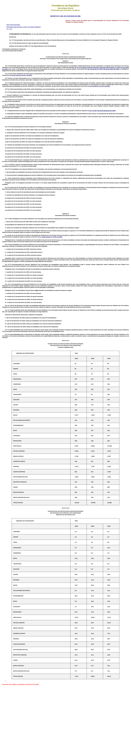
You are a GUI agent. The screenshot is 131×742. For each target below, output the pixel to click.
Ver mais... (9, 29)
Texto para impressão (13, 24)
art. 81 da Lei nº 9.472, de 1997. (100, 86)
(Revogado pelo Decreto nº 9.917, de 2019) (20, 27)
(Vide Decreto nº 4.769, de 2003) (52, 237)
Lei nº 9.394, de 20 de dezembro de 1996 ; (102, 110)
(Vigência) (37, 27)
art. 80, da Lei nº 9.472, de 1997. (22, 75)
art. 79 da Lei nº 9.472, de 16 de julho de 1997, (104, 69)
